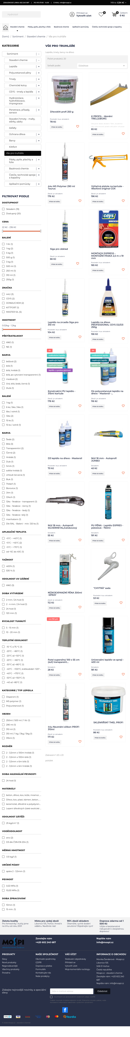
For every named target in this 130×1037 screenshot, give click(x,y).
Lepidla (13, 66)
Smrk (10, 466)
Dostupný (13, 213)
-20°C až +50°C (15, 655)
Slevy (4, 959)
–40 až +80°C (14, 682)
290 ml (11, 724)
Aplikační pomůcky (80, 27)
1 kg (9, 248)
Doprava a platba (44, 966)
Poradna (6, 973)
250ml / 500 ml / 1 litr (18, 720)
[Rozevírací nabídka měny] (122, 2)
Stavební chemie (17, 27)
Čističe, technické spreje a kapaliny (107, 27)
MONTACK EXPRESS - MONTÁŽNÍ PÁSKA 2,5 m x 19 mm (107, 256)
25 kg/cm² (12, 823)
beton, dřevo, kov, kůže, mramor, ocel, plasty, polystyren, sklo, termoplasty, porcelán (23, 795)
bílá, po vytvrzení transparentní (23, 374)
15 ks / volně (13, 425)
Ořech (10, 497)
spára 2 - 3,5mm (15, 871)
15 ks (10, 420)
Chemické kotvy (18, 85)
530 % (10, 570)
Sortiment (12, 54)
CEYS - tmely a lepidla (21, 91)
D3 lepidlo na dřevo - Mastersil (65, 460)
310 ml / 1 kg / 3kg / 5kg (19, 733)
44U (10, 294)
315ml (10, 738)
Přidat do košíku (58, 127)
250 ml (11, 270)
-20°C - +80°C (14, 651)
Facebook (65, 1010)
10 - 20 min (13, 632)
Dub (9, 461)
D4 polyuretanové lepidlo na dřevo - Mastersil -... (107, 394)
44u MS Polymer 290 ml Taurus (61, 188)
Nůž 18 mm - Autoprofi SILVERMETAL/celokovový (62, 529)
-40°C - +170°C (14, 673)
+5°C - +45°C (14, 542)
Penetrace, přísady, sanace (19, 111)
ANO (10, 342)
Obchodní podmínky (46, 959)
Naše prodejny (42, 976)
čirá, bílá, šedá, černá (18, 383)
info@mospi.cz (65, 3)
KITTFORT (12, 307)
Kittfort (13, 147)
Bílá (9, 444)
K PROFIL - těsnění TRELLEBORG (101, 117)
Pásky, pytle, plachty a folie (39, 27)
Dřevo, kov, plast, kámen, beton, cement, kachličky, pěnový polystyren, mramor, (23, 799)
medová (12, 379)
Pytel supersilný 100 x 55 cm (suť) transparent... (64, 664)
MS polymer (13, 701)
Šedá (10, 439)
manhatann (13, 519)
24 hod (11, 608)
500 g (10, 257)
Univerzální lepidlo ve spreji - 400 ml (107, 664)
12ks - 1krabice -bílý (17, 515)
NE (9, 347)
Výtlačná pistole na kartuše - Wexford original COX (107, 188)
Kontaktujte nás (43, 973)
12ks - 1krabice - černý (18, 506)
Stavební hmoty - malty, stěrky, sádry (22, 120)
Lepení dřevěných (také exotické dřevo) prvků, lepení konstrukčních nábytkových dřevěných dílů (23, 808)
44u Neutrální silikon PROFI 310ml (63, 732)
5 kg (9, 253)
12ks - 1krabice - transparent (21, 501)
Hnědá (11, 457)
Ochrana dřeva (17, 134)
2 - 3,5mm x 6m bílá (17, 761)
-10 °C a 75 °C (14, 646)
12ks (9, 416)
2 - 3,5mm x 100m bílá (18, 757)
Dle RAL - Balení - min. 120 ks (22, 523)
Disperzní (12, 697)
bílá (9, 366)
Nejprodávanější (10, 966)
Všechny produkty (10, 969)
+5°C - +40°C (14, 538)
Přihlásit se (82, 13)
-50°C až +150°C (15, 677)
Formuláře (41, 969)
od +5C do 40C (15, 551)
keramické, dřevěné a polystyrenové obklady (23, 804)
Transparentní (15, 448)
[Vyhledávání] (21, 14)
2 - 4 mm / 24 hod (16, 604)
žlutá (10, 388)
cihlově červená (15, 475)
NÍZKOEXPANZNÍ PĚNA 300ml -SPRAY (65, 597)
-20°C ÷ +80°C (14, 660)
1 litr (9, 244)
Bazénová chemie (61, 27)
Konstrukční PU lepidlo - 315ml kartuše (61, 394)
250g (10, 279)
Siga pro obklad (59, 250)
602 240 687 (24, 3)
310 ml (10, 275)
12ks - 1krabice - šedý (18, 510)
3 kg (9, 261)
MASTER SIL (14, 312)
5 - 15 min (12, 627)
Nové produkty (9, 962)
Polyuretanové (15, 705)
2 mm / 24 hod (15, 600)
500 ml (11, 266)
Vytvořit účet (83, 15)
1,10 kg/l (11, 856)
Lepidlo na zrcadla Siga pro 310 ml (63, 325)
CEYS (10, 298)
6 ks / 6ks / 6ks (14, 407)
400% (10, 566)
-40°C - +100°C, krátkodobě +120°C (23, 669)
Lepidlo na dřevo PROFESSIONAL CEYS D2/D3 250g (107, 326)
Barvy (12, 140)
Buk (9, 479)
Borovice (12, 488)
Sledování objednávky (75, 959)
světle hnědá (14, 470)
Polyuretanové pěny (20, 73)
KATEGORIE (10, 45)
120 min (11, 613)
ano (9, 837)
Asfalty (12, 128)
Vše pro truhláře (15, 153)
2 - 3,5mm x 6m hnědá (19, 766)
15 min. (11, 909)
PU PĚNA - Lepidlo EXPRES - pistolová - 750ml (107, 529)
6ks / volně (13, 411)
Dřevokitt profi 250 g (61, 112)
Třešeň (11, 484)
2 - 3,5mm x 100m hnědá (20, 752)
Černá (10, 452)
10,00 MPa (12, 890)
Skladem (12, 209)
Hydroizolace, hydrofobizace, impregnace (17, 101)
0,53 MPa (12, 886)
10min (10, 905)
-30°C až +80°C (15, 664)
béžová (11, 361)
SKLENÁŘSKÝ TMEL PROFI (108, 726)
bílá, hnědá (13, 370)
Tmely (12, 79)
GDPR (38, 962)
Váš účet (71, 954)
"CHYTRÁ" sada (101, 591)
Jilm (9, 492)
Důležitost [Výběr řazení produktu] (102, 65)
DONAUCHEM (15, 303)
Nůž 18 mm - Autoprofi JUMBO (104, 461)
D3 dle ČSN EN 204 (17, 842)
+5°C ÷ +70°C (14, 547)
